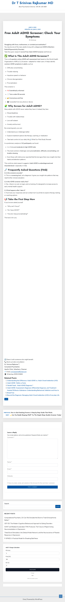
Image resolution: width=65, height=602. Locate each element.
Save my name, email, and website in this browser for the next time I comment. (32, 483)
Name (9, 462)
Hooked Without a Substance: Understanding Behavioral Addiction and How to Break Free (33, 391)
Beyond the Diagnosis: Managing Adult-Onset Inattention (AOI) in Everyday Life (33, 395)
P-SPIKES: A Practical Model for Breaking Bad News (21, 538)
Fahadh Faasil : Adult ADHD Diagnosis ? (20, 385)
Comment (10, 437)
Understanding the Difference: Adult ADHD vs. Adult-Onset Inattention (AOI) (32, 381)
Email (9, 469)
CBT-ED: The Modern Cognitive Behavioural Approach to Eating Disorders (28, 524)
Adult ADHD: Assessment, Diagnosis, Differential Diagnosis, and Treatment (31, 388)
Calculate (32, 569)
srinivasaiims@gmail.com (18, 372)
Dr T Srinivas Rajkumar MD (32, 3)
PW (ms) (8, 550)
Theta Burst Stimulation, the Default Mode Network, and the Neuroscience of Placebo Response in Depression (31, 534)
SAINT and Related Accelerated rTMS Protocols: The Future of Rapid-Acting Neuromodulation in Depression (28, 528)
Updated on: (32, 28)
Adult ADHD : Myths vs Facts (16, 383)
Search (6, 504)
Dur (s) (7, 562)
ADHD (6, 399)
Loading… (31, 288)
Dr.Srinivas (32, 40)
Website (10, 476)
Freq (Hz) (8, 556)
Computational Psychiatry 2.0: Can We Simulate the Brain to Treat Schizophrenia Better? (30, 519)
